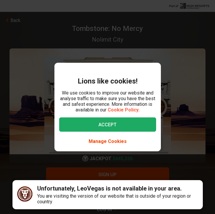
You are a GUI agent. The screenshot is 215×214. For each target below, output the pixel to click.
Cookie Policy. (123, 110)
